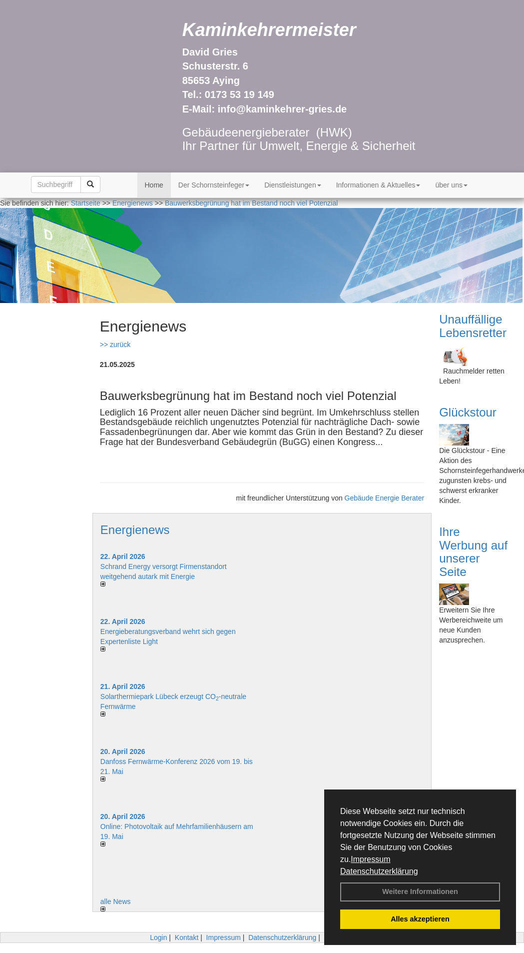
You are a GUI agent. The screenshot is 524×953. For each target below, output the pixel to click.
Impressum (370, 859)
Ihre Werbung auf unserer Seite (473, 551)
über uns (451, 185)
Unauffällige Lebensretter (473, 325)
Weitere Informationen (420, 892)
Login (158, 938)
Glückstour (468, 412)
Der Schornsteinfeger (213, 185)
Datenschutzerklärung (379, 871)
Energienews (135, 529)
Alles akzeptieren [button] (420, 919)
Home (154, 185)
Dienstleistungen (292, 185)
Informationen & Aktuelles (378, 185)
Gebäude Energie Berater (385, 498)
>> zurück (115, 344)
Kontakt (186, 938)
